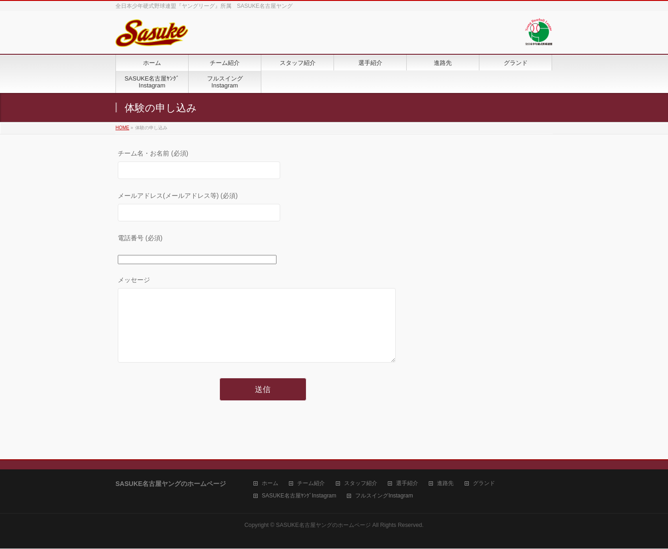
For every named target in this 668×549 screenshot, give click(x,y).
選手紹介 (407, 484)
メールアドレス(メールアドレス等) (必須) (263, 208)
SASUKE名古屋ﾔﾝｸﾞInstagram (299, 496)
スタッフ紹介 (360, 484)
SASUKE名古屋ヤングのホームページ (323, 525)
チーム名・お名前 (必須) (263, 165)
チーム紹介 (311, 484)
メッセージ (263, 329)
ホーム (270, 484)
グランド (484, 484)
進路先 (445, 484)
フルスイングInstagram (384, 496)
